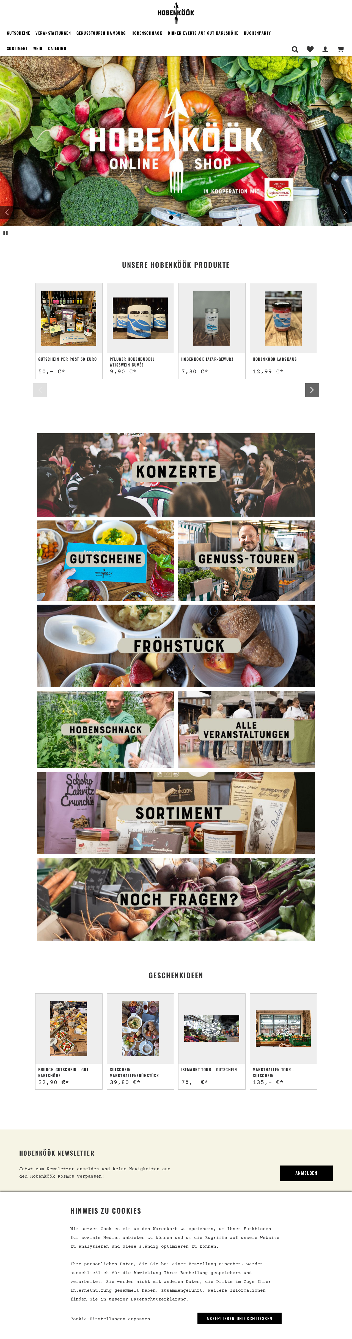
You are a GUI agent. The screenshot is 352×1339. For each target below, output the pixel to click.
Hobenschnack (146, 33)
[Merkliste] (310, 49)
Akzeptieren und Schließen (240, 1318)
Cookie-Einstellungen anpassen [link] (110, 1319)
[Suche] (294, 49)
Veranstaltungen (53, 33)
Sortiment (17, 48)
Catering (57, 48)
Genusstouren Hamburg (101, 33)
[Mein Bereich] (325, 49)
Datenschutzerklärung (158, 1299)
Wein (38, 48)
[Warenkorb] (340, 49)
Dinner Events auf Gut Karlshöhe (203, 33)
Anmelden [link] (306, 1173)
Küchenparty (257, 33)
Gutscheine (18, 33)
